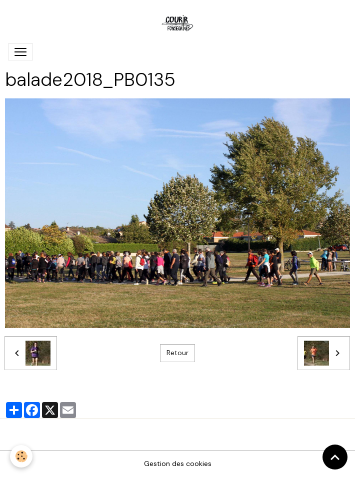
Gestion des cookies (178, 463)
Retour (177, 352)
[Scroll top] (335, 457)
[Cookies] (21, 456)
